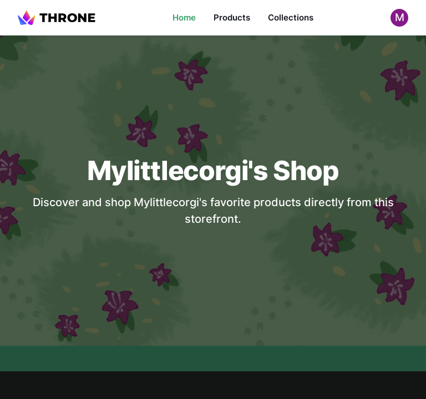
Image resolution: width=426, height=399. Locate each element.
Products (232, 17)
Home (184, 17)
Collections (290, 17)
